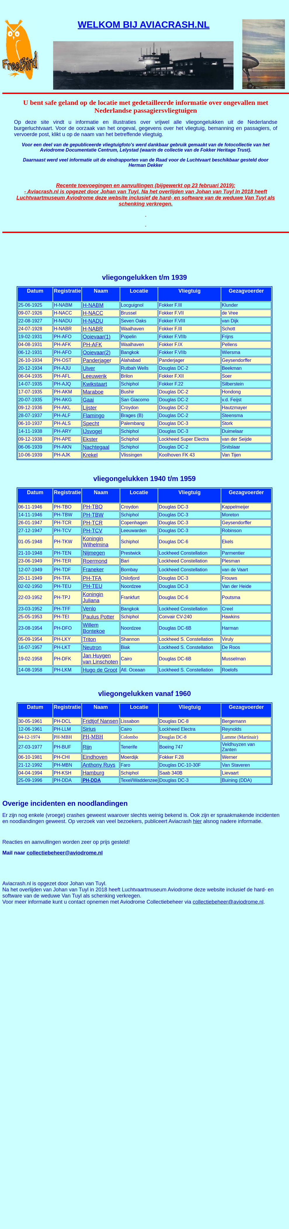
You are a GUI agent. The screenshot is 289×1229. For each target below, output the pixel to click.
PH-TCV (92, 531)
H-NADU (93, 321)
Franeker (93, 569)
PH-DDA (92, 780)
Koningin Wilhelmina (95, 542)
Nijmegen (94, 553)
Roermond (95, 561)
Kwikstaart (95, 384)
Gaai (88, 400)
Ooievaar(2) (96, 352)
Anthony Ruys (99, 765)
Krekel (90, 455)
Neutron (92, 647)
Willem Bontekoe (94, 628)
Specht (91, 423)
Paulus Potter (98, 617)
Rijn (87, 747)
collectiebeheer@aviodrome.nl (65, 853)
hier (197, 821)
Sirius (89, 729)
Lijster (90, 408)
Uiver (89, 368)
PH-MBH (93, 737)
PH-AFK (92, 345)
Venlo (89, 609)
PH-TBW (93, 515)
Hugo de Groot (100, 670)
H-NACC (93, 313)
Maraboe (93, 392)
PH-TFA (92, 578)
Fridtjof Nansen (100, 721)
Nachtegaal (96, 447)
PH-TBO (92, 507)
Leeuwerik (95, 376)
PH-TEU (92, 586)
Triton (89, 639)
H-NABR (93, 329)
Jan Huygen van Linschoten (100, 659)
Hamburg (93, 773)
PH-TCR (92, 523)
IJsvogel (92, 431)
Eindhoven (95, 757)
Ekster (90, 439)
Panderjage (96, 360)
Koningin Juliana (93, 597)
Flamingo (93, 416)
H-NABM (93, 305)
